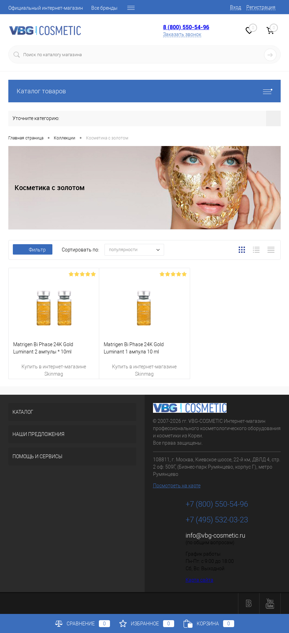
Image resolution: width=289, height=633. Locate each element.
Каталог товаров (144, 91)
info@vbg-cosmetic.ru (215, 535)
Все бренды (104, 8)
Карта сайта (199, 580)
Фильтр (32, 250)
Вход (235, 7)
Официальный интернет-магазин (45, 8)
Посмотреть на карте (177, 485)
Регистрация (260, 7)
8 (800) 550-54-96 (186, 27)
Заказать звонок (182, 34)
